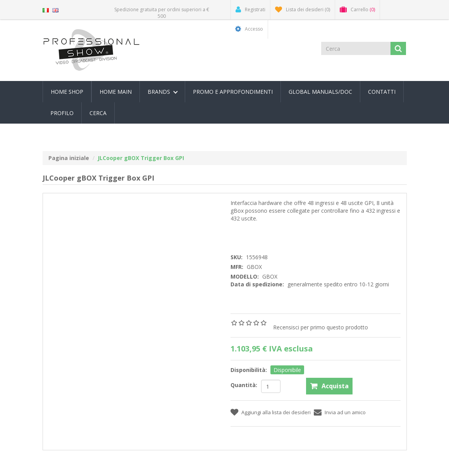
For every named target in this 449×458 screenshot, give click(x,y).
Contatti (382, 91)
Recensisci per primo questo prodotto (320, 327)
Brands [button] (163, 91)
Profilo (62, 113)
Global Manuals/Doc (320, 91)
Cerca (98, 113)
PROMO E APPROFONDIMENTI (233, 91)
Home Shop (67, 91)
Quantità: (244, 385)
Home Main (116, 91)
